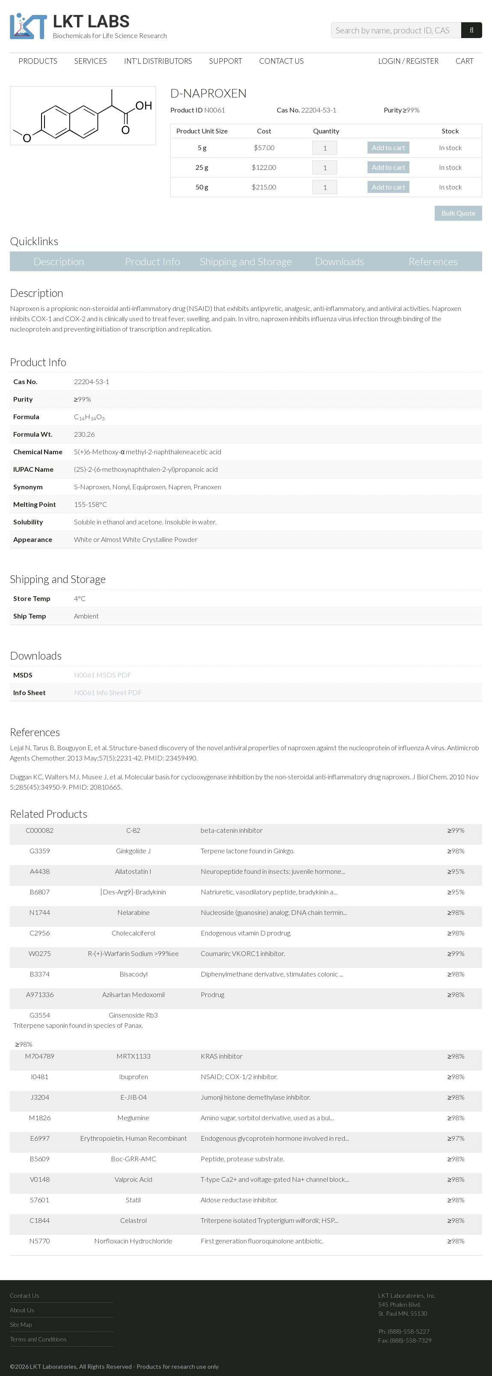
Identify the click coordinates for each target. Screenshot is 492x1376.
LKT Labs (91, 21)
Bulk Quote (458, 213)
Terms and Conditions (38, 1339)
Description (58, 261)
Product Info (152, 261)
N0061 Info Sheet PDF (108, 692)
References (433, 261)
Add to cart (388, 147)
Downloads (339, 261)
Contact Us (24, 1295)
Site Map (21, 1324)
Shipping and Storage (246, 261)
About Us (22, 1310)
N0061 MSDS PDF (102, 675)
